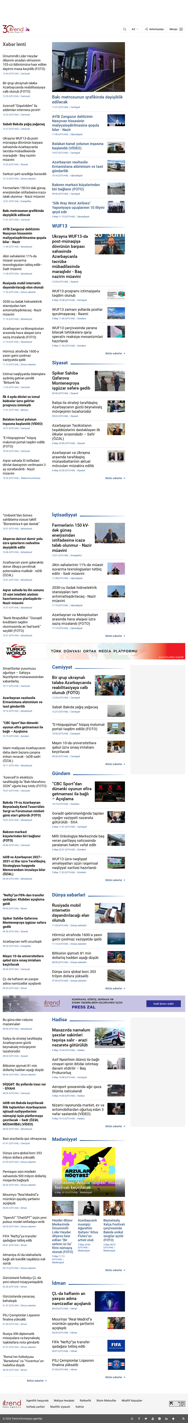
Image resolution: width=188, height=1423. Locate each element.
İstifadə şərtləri (35, 1406)
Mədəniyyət (64, 1139)
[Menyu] (176, 29)
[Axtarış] (124, 29)
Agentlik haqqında (37, 1400)
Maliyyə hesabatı (64, 1400)
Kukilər (80, 1406)
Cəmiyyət (62, 667)
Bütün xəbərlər (113, 353)
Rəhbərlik (85, 1400)
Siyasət (60, 362)
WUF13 (59, 226)
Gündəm (61, 773)
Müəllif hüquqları (132, 1400)
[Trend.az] (16, 29)
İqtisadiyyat (64, 515)
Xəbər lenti (14, 44)
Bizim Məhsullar (106, 1400)
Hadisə (59, 1019)
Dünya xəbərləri (68, 895)
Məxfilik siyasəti (60, 1406)
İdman (59, 1283)
